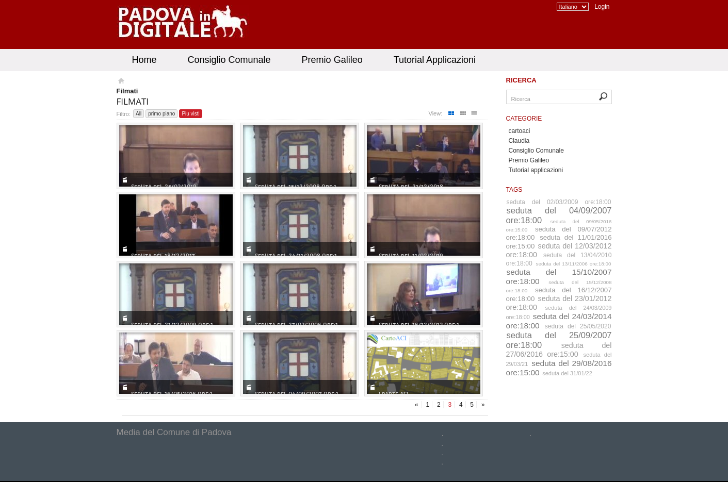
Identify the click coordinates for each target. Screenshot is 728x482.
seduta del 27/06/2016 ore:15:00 (559, 349)
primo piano (161, 114)
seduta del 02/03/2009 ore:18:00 (559, 202)
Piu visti (190, 114)
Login (601, 6)
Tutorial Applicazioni (435, 60)
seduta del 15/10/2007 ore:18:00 (559, 277)
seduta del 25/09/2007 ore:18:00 (559, 340)
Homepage (120, 82)
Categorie (524, 118)
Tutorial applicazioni (536, 170)
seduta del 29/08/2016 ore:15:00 (559, 368)
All (138, 114)
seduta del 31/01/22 (567, 373)
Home (144, 60)
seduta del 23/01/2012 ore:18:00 (559, 302)
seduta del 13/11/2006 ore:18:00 (573, 264)
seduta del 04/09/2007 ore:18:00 (559, 215)
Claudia (519, 140)
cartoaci (519, 131)
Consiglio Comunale (229, 60)
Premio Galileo (332, 60)
